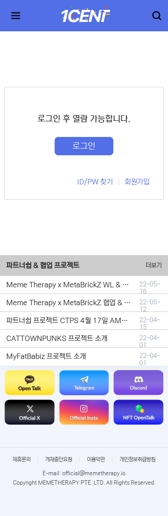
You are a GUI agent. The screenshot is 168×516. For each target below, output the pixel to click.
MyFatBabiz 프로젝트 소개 (46, 356)
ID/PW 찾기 (95, 182)
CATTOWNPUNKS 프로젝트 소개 (57, 338)
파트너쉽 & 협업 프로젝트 (42, 265)
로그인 (84, 146)
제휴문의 (21, 459)
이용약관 (96, 459)
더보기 (154, 265)
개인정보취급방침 (137, 459)
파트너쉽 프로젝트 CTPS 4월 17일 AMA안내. (73, 320)
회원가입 (137, 182)
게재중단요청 (58, 459)
